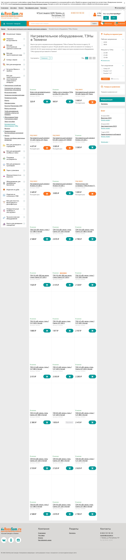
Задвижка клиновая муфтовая (14, 95)
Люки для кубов (10, 121)
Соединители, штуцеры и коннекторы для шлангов (13, 89)
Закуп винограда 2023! (109, 126)
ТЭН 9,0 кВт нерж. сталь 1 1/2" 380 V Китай (39, 505)
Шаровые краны (10, 103)
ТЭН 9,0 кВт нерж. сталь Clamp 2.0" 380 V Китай (84, 505)
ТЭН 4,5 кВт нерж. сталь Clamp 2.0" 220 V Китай (84, 368)
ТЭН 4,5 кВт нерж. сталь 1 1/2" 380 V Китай (39, 368)
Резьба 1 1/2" (106, 73)
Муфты (7, 100)
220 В (104, 42)
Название (45, 58)
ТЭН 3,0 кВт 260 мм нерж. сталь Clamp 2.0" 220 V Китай (62, 277)
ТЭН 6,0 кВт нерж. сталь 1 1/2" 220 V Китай (62, 414)
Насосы (7, 135)
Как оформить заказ (31, 8)
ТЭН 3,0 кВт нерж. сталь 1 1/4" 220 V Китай (39, 322)
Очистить (116, 79)
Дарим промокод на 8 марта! (111, 134)
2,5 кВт (104, 55)
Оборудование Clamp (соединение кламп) (11, 118)
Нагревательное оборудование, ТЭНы (11, 125)
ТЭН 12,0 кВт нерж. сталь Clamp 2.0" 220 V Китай (62, 230)
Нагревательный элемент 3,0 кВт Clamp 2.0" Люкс (85, 93)
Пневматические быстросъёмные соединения (14, 132)
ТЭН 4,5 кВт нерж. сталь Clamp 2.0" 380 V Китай (39, 414)
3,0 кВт (104, 57)
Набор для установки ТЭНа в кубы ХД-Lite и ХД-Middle (63, 94)
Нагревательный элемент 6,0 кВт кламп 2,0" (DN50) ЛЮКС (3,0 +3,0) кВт (62, 140)
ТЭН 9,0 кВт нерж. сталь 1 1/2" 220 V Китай (84, 460)
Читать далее (105, 120)
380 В (104, 44)
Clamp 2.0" (105, 68)
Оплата (21, 8)
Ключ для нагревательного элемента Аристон (40, 93)
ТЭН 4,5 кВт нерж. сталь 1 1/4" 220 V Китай (62, 368)
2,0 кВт (104, 53)
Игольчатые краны (11, 92)
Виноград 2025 (106, 118)
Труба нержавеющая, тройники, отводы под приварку (12, 112)
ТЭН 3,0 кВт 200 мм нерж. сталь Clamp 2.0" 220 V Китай (39, 277)
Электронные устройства (13, 85)
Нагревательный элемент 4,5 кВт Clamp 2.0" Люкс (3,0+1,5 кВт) (40, 140)
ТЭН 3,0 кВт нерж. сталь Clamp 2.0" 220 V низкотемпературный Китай (61, 324)
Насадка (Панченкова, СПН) (13, 106)
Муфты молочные (10, 108)
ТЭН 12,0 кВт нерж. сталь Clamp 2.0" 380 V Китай (84, 230)
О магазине (4, 8)
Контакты (43, 8)
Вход (100, 13)
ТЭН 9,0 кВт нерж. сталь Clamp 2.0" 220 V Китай (62, 505)
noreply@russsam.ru (106, 535)
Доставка (13, 8)
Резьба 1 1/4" (106, 71)
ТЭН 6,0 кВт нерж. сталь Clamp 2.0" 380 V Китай (62, 460)
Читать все (104, 142)
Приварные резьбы (11, 98)
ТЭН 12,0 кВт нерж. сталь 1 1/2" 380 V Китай (39, 230)
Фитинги (7, 128)
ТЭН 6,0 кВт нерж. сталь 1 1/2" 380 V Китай (84, 414)
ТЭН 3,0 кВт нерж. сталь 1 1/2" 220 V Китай (84, 276)
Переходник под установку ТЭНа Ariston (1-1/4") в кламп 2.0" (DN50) (85, 185)
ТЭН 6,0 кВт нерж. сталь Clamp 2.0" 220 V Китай (39, 460)
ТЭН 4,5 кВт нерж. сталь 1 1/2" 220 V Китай (84, 322)
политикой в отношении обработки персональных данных (29, 4)
